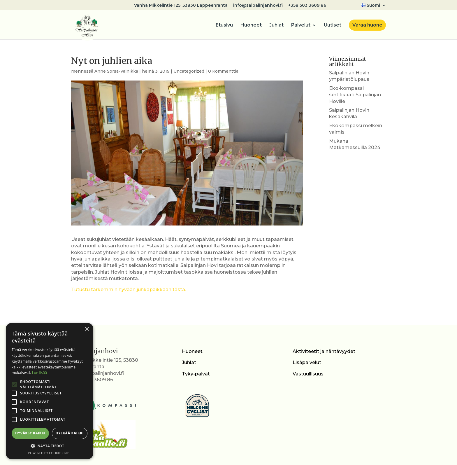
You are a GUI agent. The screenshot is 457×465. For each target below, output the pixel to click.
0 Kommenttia (223, 71)
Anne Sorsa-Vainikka (116, 71)
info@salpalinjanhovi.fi (258, 5)
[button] (49, 446)
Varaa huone (367, 25)
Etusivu (224, 25)
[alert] (49, 391)
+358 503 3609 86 (307, 5)
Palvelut (300, 25)
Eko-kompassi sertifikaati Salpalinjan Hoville (355, 94)
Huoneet (251, 25)
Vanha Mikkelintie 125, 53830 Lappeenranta (181, 5)
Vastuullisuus (308, 374)
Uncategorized (188, 71)
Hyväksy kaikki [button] (30, 433)
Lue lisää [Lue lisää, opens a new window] (39, 372)
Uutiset (332, 25)
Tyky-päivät (196, 374)
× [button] (87, 329)
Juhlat (276, 25)
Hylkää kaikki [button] (70, 433)
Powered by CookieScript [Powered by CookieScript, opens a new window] (49, 453)
